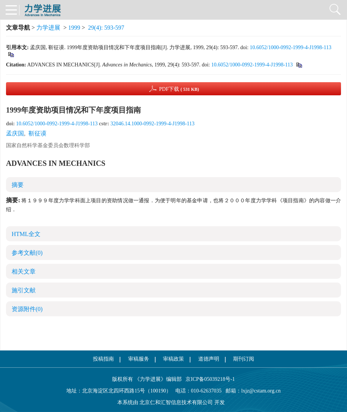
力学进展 (48, 27)
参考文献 (27, 253)
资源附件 (27, 309)
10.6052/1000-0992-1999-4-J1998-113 (291, 47)
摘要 (18, 185)
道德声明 (208, 359)
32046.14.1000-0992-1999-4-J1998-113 (152, 123)
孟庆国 (15, 133)
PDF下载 (179, 89)
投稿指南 (103, 359)
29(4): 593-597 (106, 27)
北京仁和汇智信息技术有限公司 (176, 402)
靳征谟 (37, 133)
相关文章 (24, 271)
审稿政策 (173, 359)
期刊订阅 (243, 359)
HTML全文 (26, 234)
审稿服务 (138, 359)
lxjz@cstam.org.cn (261, 391)
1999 (74, 27)
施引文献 (24, 290)
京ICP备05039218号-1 (208, 379)
